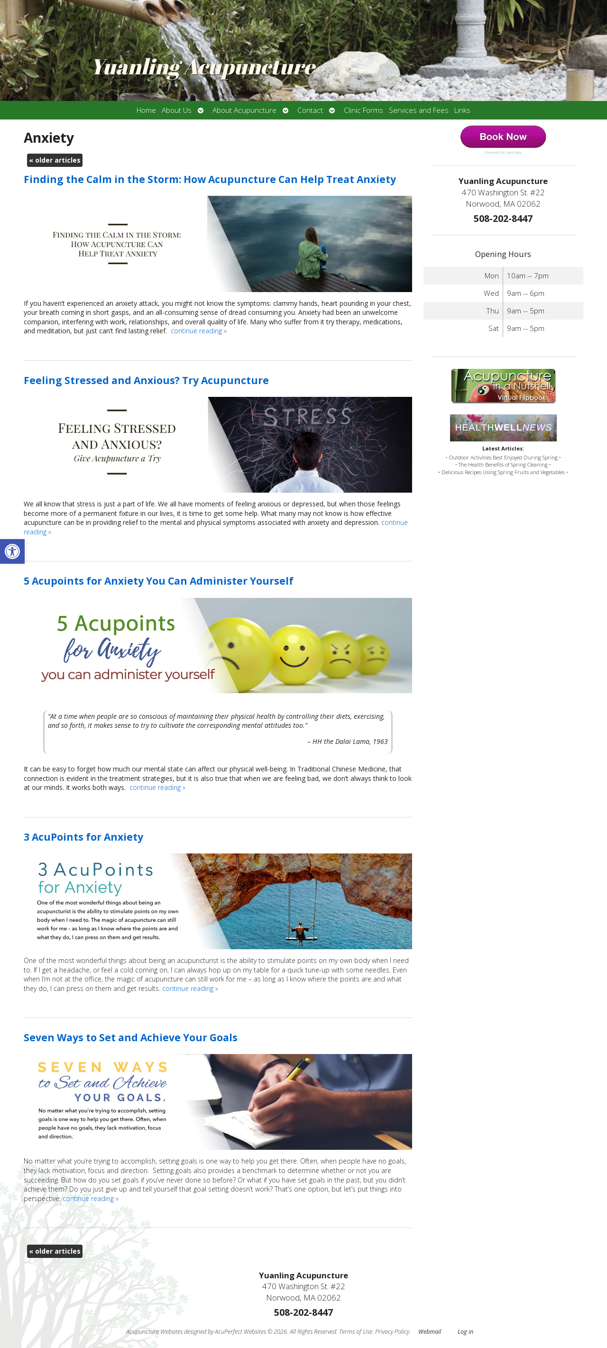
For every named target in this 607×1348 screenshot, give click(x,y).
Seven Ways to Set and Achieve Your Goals (131, 1037)
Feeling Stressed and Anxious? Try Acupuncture (146, 380)
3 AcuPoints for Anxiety (83, 837)
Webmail (429, 1332)
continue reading (199, 330)
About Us (177, 110)
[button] (12, 551)
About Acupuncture (244, 110)
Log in (465, 1332)
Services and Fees (419, 110)
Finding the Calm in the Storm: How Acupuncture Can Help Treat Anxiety (210, 179)
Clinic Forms (363, 110)
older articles (55, 160)
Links (462, 110)
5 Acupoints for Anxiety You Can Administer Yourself (159, 580)
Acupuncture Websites (154, 1332)
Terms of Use (355, 1332)
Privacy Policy (392, 1332)
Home (146, 110)
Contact (310, 110)
